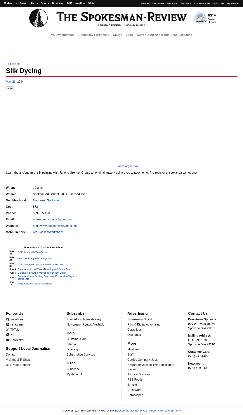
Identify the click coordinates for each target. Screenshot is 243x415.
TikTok (12, 329)
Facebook (14, 319)
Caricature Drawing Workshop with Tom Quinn (42, 272)
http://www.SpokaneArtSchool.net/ (55, 225)
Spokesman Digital (139, 319)
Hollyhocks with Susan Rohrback (35, 283)
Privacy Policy (156, 410)
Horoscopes (135, 395)
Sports (45, 3)
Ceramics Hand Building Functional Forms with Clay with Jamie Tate (47, 277)
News (34, 3)
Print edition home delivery (84, 319)
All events (13, 64)
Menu (8, 3)
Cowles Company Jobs (142, 359)
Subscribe (218, 3)
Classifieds (185, 3)
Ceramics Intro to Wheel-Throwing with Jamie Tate (44, 269)
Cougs (117, 34)
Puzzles (145, 3)
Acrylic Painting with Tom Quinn (34, 258)
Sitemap (72, 344)
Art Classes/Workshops (48, 232)
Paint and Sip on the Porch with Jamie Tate (40, 264)
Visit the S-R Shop (18, 359)
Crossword (134, 389)
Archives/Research (139, 374)
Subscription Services (81, 354)
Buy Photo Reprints (18, 364)
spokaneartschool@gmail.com (53, 219)
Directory (73, 349)
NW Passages (182, 34)
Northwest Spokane (46, 200)
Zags (129, 34)
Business (57, 3)
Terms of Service (139, 410)
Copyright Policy (173, 410)
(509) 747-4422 (198, 356)
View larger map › (128, 166)
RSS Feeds (135, 379)
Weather (80, 3)
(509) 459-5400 (198, 368)
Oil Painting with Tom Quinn (32, 252)
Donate (10, 354)
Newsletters (158, 3)
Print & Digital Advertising (144, 324)
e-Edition (172, 3)
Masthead (133, 349)
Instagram (14, 324)
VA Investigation (62, 34)
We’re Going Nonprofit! (153, 34)
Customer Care (202, 3)
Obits (91, 3)
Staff (130, 354)
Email (10, 88)
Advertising (137, 313)
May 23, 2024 (15, 81)
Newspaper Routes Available (85, 324)
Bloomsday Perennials (93, 34)
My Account (74, 374)
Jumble (132, 384)
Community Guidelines (118, 410)
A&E (69, 3)
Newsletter (15, 340)
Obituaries (134, 334)
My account (233, 3)
